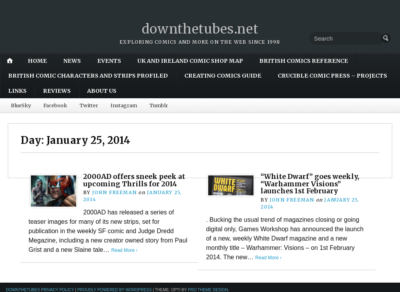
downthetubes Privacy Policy (40, 289)
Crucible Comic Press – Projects (332, 75)
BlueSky (21, 105)
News (72, 60)
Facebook (55, 105)
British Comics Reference (303, 60)
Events (109, 60)
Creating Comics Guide (222, 75)
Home (37, 60)
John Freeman (114, 192)
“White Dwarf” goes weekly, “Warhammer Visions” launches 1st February (313, 183)
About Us (101, 90)
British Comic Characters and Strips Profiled (88, 75)
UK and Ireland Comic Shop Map (190, 60)
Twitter (89, 105)
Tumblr (159, 105)
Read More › (125, 250)
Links (17, 90)
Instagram (124, 105)
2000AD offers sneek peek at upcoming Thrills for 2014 (136, 180)
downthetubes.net (200, 28)
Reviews (57, 90)
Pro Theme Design (208, 289)
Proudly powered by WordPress (114, 289)
